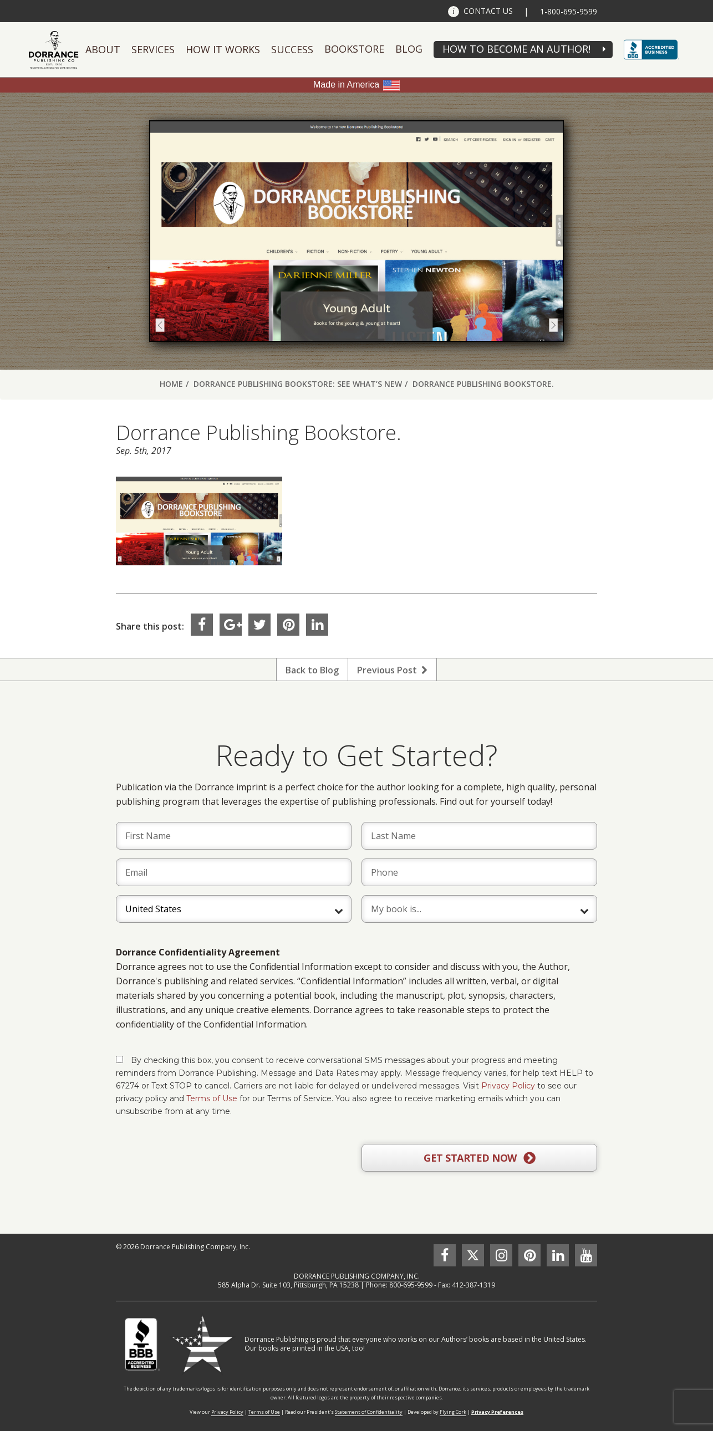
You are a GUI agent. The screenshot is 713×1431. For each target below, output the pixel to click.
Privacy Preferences (497, 1411)
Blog (408, 48)
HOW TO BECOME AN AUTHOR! (516, 48)
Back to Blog (312, 670)
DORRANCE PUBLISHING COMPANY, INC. (357, 1276)
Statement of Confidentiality (369, 1411)
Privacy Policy (508, 1086)
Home (171, 384)
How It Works (223, 49)
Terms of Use (211, 1098)
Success (292, 49)
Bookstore (354, 48)
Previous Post (392, 670)
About (102, 49)
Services (153, 49)
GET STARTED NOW (479, 1158)
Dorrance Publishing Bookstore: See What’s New (297, 384)
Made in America (346, 84)
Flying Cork (453, 1411)
